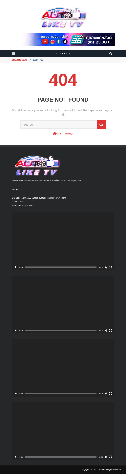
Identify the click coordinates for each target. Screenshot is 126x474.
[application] (63, 241)
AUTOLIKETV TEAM (97, 469)
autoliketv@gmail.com (23, 205)
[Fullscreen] (110, 267)
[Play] (15, 267)
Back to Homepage (65, 133)
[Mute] (105, 267)
